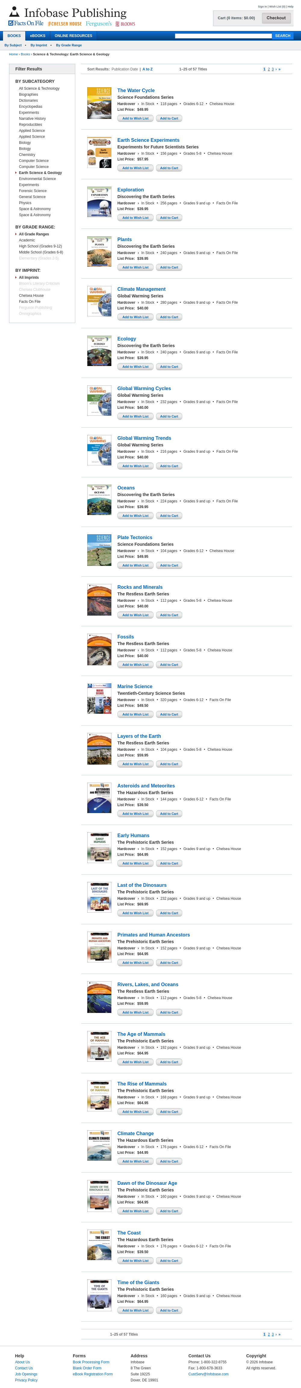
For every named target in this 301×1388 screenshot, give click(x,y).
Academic (27, 240)
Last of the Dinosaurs (142, 885)
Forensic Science (33, 191)
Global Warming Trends (144, 438)
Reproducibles (30, 125)
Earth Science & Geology (40, 173)
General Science (32, 197)
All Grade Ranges (34, 234)
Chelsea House (31, 295)
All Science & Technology (39, 88)
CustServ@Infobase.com (208, 1374)
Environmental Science (37, 179)
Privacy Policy (26, 1380)
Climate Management (141, 289)
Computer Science (34, 161)
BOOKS (14, 36)
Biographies (28, 94)
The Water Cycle (136, 90)
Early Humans (133, 835)
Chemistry (27, 155)
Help (290, 6)
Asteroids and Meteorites (146, 785)
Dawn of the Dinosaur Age (147, 1183)
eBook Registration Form (93, 1374)
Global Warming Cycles (144, 388)
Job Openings (26, 1374)
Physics (25, 203)
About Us (22, 1362)
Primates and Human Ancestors (153, 934)
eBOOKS (37, 36)
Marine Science (135, 686)
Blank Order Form (87, 1368)
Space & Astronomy (35, 209)
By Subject (13, 45)
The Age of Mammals (141, 1034)
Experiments (29, 112)
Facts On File (29, 302)
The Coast (129, 1232)
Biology (25, 143)
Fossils (125, 636)
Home (13, 54)
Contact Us (24, 1368)
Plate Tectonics (134, 537)
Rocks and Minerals (140, 587)
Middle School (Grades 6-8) (41, 252)
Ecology (126, 338)
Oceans (126, 487)
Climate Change (135, 1133)
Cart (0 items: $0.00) (236, 18)
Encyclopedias (30, 106)
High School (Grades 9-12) (40, 246)
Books (25, 54)
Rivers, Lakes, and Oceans (147, 984)
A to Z (147, 69)
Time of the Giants (138, 1282)
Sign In (262, 6)
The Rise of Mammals (142, 1083)
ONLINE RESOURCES (73, 36)
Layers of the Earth (139, 736)
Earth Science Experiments (148, 140)
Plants (124, 239)
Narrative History (32, 118)
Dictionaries (28, 100)
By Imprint (39, 45)
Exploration (130, 189)
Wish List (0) (277, 6)
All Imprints (29, 277)
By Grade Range (69, 45)
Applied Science (32, 131)
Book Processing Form (91, 1362)
